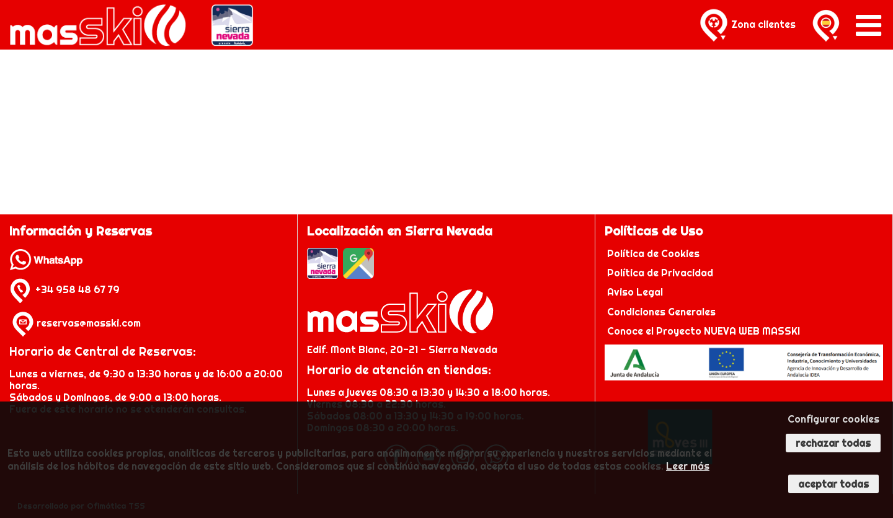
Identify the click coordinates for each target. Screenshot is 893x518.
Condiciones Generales (661, 311)
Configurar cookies (833, 419)
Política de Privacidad (661, 272)
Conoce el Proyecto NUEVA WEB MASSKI (702, 331)
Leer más (687, 466)
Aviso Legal (635, 292)
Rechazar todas (833, 443)
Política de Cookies (654, 253)
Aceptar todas (833, 484)
